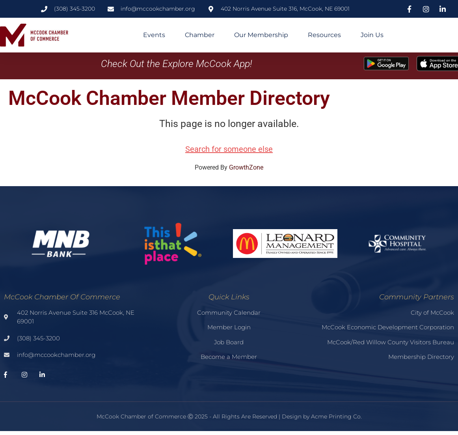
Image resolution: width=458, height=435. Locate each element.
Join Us (372, 35)
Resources (324, 35)
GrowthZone (246, 171)
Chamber (199, 35)
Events (154, 35)
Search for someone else (229, 153)
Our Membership (261, 35)
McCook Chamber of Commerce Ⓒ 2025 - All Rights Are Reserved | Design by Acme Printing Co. (229, 420)
